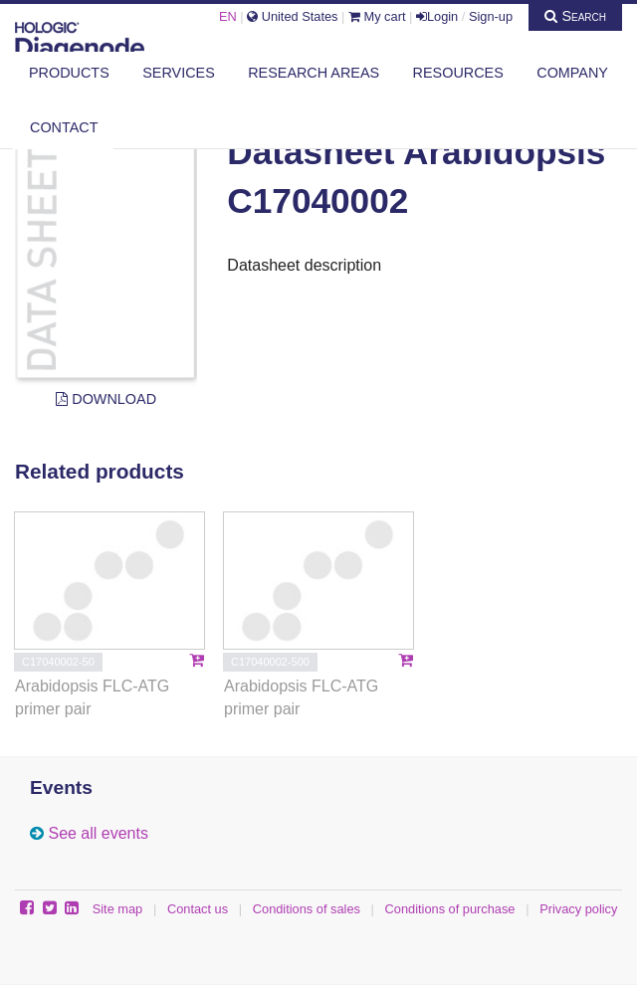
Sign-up (491, 16)
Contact (64, 127)
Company (572, 73)
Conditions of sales (306, 908)
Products (69, 73)
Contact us (197, 908)
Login (437, 16)
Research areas (313, 73)
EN (228, 16)
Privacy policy (578, 908)
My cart (377, 16)
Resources (458, 73)
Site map (118, 908)
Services (178, 73)
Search (575, 16)
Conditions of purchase (450, 908)
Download (106, 399)
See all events (98, 833)
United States (292, 16)
